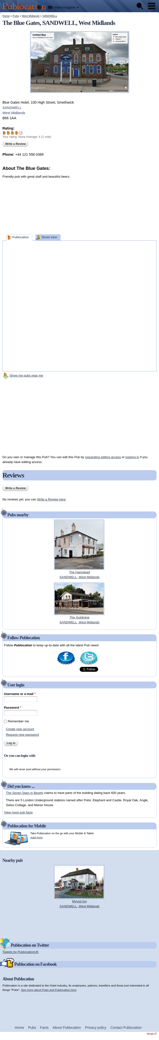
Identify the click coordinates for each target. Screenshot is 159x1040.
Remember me (18, 721)
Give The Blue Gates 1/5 (4, 133)
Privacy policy (95, 1027)
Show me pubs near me (26, 375)
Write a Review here (51, 499)
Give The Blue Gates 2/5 (9, 133)
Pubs (16, 15)
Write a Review (15, 144)
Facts (44, 1027)
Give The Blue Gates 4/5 (17, 133)
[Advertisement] (120, 202)
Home (6, 15)
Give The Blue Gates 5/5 (21, 133)
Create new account (20, 729)
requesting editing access (103, 457)
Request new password (22, 735)
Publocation (20, 237)
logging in (132, 457)
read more (36, 837)
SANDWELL (49, 15)
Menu (152, 6)
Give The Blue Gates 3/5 (13, 133)
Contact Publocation (126, 1027)
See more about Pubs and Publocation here (48, 989)
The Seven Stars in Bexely (24, 793)
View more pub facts (18, 812)
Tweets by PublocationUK (20, 952)
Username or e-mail (19, 694)
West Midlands (30, 15)
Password (12, 707)
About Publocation (67, 1027)
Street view (49, 237)
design (152, 1033)
